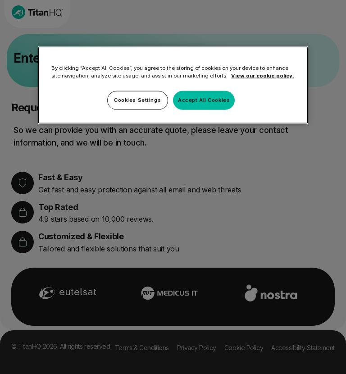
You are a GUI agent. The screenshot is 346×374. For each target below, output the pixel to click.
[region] (173, 84)
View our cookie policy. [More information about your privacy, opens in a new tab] (262, 75)
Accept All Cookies (204, 99)
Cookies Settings (137, 99)
